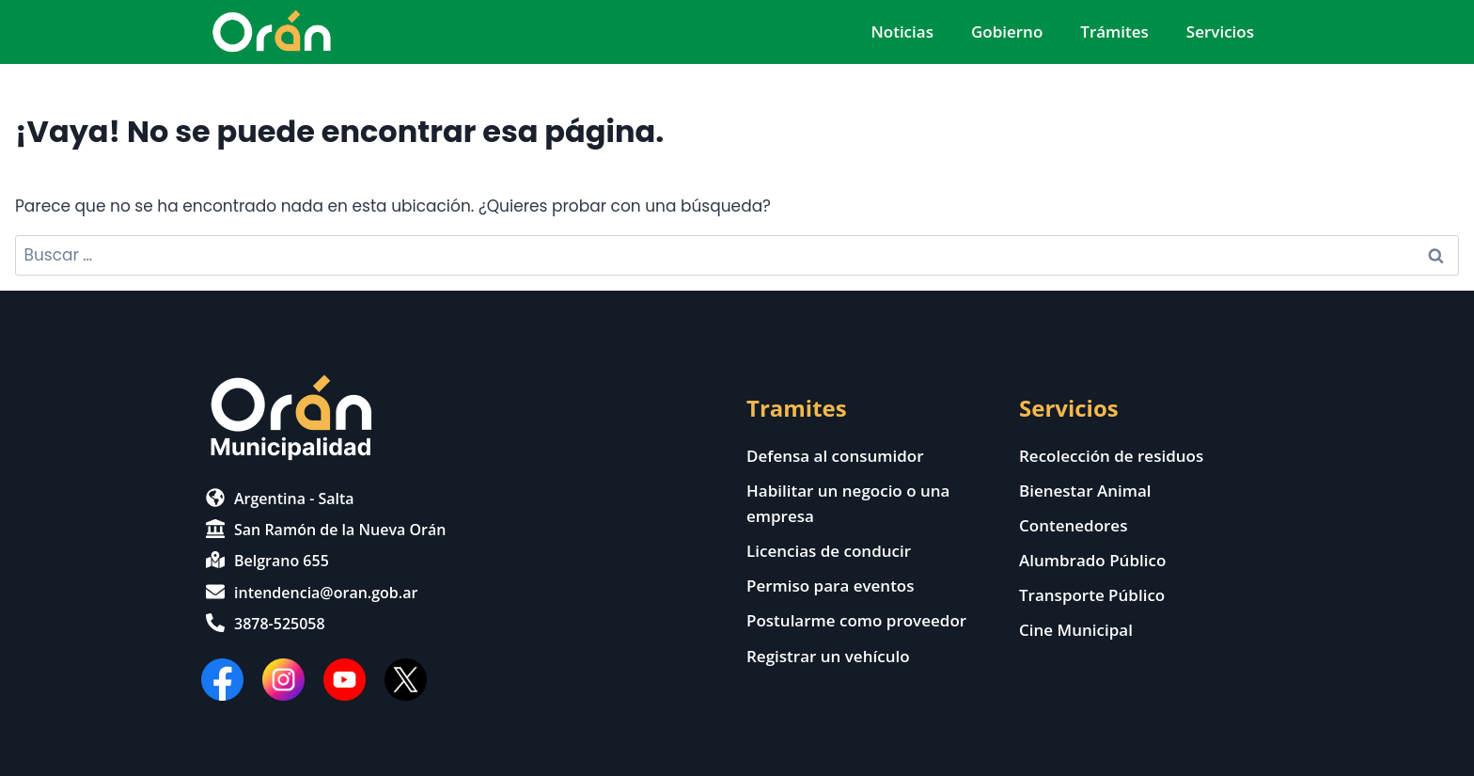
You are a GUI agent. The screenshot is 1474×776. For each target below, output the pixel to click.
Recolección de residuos (1111, 456)
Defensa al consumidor (835, 456)
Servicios (1220, 31)
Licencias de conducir (828, 551)
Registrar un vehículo (828, 656)
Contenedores (1073, 525)
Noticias (901, 31)
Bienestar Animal (1085, 490)
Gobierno (1007, 31)
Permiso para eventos (830, 585)
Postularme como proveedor (856, 620)
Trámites (1114, 31)
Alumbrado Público (1092, 560)
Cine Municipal (1076, 630)
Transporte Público (1092, 595)
